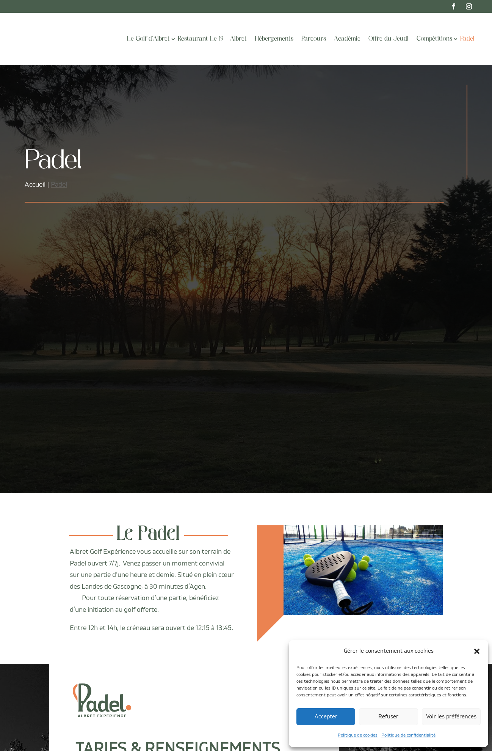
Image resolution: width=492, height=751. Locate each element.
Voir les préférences (451, 716)
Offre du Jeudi (388, 39)
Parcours (313, 39)
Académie (347, 39)
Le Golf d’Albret (148, 39)
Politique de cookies (358, 735)
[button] (477, 651)
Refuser (388, 716)
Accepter (326, 716)
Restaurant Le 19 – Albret (212, 39)
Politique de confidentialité (408, 735)
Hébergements (274, 39)
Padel (467, 39)
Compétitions (434, 39)
